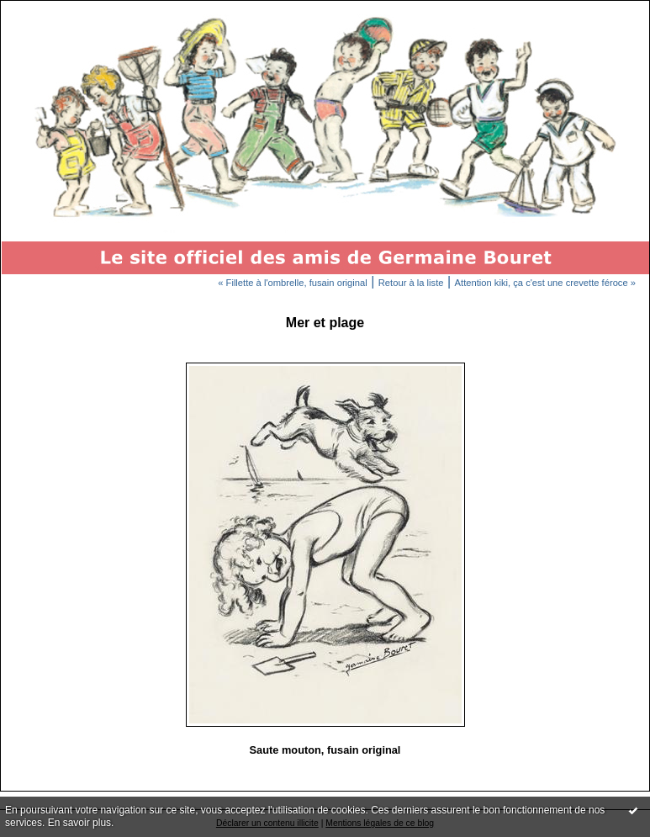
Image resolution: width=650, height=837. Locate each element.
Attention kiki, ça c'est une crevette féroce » (545, 283)
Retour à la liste (411, 283)
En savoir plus (79, 823)
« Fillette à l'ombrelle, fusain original (292, 283)
